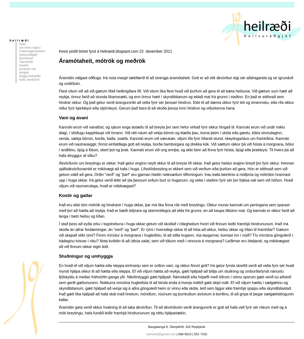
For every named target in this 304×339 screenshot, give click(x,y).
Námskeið (26, 62)
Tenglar (24, 72)
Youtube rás (27, 69)
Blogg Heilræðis (30, 76)
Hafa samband (29, 79)
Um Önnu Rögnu (30, 47)
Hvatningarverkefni (32, 51)
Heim (22, 44)
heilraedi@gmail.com (161, 334)
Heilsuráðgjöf (28, 54)
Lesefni (23, 65)
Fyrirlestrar (26, 58)
